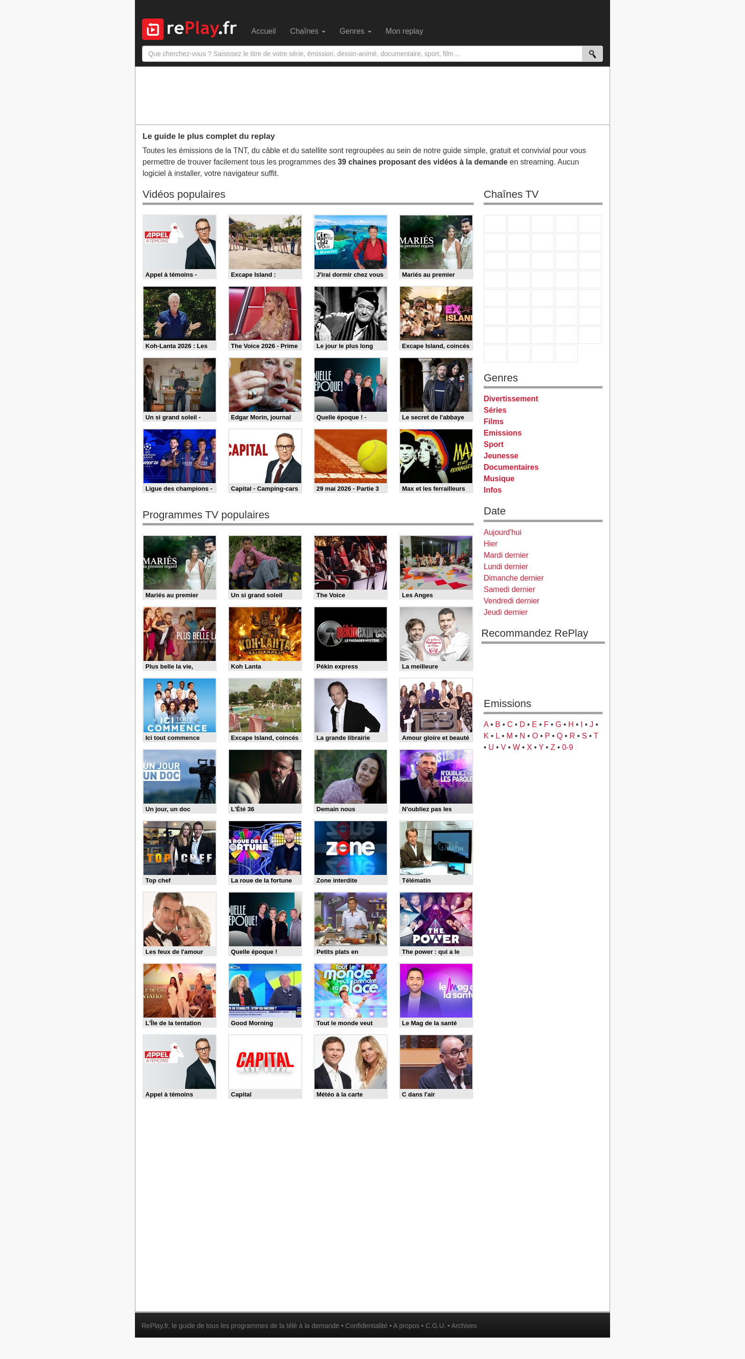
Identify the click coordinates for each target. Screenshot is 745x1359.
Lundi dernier (506, 567)
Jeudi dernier (506, 612)
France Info (518, 298)
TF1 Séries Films (542, 261)
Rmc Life (518, 279)
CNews (542, 298)
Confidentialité (366, 1326)
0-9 (567, 747)
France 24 (518, 316)
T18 (590, 279)
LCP (518, 353)
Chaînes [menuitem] (307, 31)
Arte (518, 242)
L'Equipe (590, 316)
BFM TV (566, 298)
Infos (493, 490)
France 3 (542, 224)
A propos (406, 1326)
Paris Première (566, 279)
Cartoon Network (542, 335)
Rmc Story (495, 279)
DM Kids (590, 335)
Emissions (503, 433)
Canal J (518, 335)
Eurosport (566, 316)
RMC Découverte (590, 261)
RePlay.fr (155, 1326)
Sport (494, 444)
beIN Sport (542, 316)
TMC (566, 242)
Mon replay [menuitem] (404, 31)
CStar (518, 260)
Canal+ (566, 224)
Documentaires (511, 467)
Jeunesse (501, 456)
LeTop (495, 353)
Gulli (495, 335)
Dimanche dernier (514, 578)
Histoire (566, 353)
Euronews (495, 316)
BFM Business (590, 298)
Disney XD (566, 335)
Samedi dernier (509, 589)
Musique (499, 479)
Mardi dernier (506, 555)
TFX (590, 242)
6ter (566, 261)
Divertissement (511, 399)
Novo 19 (495, 298)
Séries (495, 410)
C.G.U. (435, 1326)
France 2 (518, 224)
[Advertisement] (372, 95)
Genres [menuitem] (356, 31)
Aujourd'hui (503, 532)
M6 (495, 242)
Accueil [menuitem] (263, 31)
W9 (542, 242)
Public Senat (542, 353)
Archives (464, 1326)
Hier (490, 544)
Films (494, 421)
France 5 (590, 224)
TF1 (495, 224)
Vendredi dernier (511, 601)
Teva (542, 279)
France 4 (495, 261)
